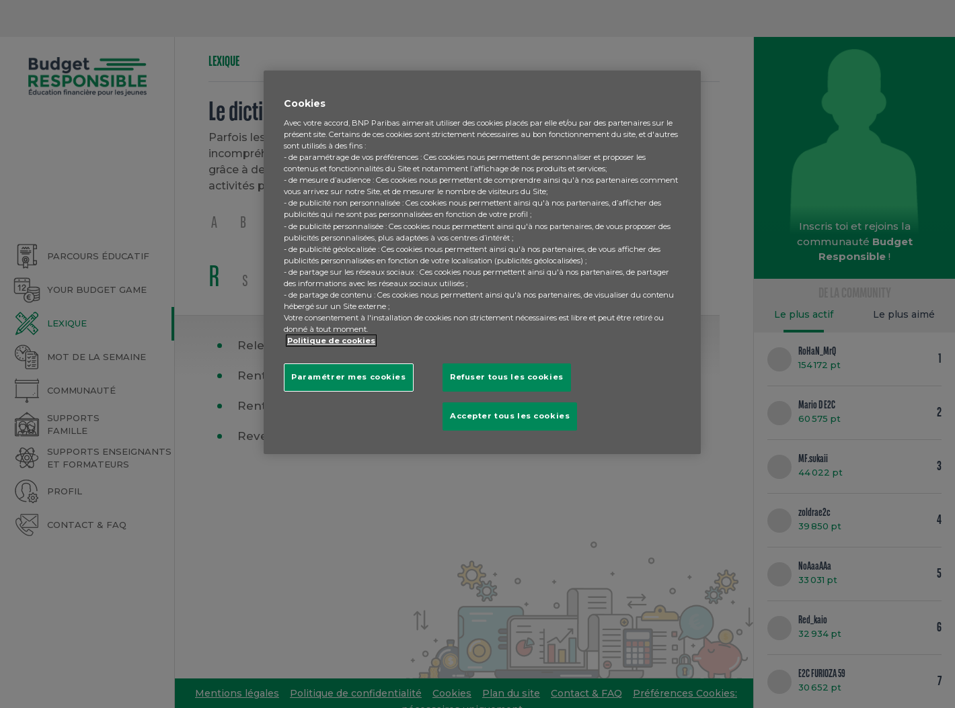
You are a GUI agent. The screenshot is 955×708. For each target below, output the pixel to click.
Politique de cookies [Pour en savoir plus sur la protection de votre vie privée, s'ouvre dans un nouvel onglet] (331, 340)
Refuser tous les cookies (507, 377)
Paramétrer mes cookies (348, 377)
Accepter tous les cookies (510, 416)
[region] (482, 262)
